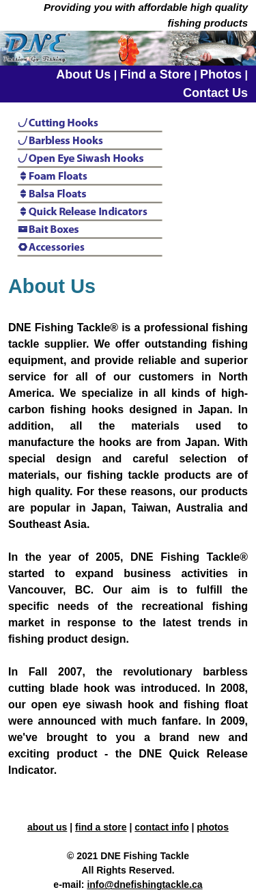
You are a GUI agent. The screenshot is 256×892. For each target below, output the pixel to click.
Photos (221, 74)
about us (47, 827)
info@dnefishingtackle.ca (144, 884)
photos (213, 827)
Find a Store (155, 74)
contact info (161, 827)
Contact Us (215, 93)
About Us (83, 74)
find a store (100, 827)
